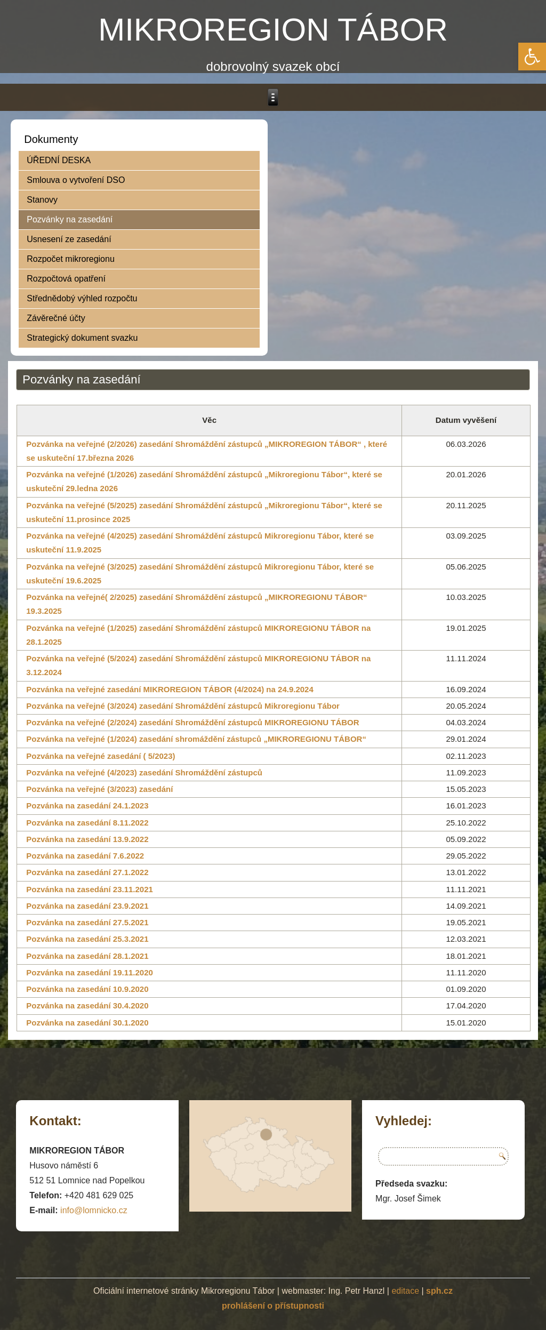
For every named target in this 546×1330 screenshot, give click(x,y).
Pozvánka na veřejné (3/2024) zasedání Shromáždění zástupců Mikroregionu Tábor (183, 705)
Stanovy (42, 199)
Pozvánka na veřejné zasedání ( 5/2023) (100, 755)
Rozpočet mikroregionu (71, 258)
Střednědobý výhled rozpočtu (82, 298)
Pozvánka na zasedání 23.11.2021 (89, 889)
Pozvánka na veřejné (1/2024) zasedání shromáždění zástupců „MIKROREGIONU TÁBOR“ (196, 738)
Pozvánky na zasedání (70, 219)
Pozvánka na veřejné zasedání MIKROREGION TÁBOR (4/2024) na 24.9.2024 (170, 689)
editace (405, 1290)
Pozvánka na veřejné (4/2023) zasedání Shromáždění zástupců (144, 772)
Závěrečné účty (56, 318)
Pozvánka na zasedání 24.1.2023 (87, 805)
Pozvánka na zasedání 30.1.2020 (87, 1022)
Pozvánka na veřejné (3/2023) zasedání (99, 789)
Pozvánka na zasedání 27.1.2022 (87, 872)
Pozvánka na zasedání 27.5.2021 (87, 922)
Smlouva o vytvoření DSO (76, 180)
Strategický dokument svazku (82, 337)
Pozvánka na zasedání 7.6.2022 (85, 855)
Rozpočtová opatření (66, 278)
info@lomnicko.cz (93, 1210)
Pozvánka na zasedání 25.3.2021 (87, 938)
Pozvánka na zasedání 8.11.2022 (87, 822)
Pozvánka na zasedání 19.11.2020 (89, 972)
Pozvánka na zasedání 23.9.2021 (87, 905)
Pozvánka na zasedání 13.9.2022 (87, 839)
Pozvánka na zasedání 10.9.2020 (87, 989)
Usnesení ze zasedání (69, 239)
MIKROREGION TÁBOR (273, 29)
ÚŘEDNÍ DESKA (59, 160)
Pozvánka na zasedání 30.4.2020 (87, 1005)
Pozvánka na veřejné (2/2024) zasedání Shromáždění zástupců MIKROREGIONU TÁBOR (192, 722)
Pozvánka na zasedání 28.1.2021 (87, 955)
